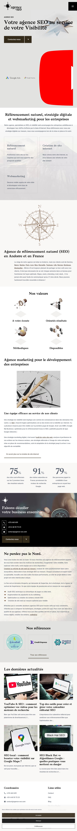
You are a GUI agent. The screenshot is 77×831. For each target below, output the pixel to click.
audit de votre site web (44, 437)
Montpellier (18, 268)
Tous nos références (38, 655)
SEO (13, 423)
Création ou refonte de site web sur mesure (20, 569)
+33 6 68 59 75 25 (14, 527)
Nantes (22, 265)
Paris (27, 265)
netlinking (33, 615)
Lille (55, 265)
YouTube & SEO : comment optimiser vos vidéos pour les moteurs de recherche (20, 707)
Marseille (41, 265)
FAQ (49, 797)
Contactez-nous (16, 39)
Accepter (38, 815)
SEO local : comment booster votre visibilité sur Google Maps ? (19, 758)
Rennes (60, 265)
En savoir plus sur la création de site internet (22, 454)
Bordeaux (67, 265)
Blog (49, 802)
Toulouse (49, 265)
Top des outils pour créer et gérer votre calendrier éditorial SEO (56, 707)
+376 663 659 (13, 522)
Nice (36, 265)
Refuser (38, 821)
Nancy (16, 265)
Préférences (38, 826)
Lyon (32, 265)
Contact (51, 793)
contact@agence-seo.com (17, 532)
